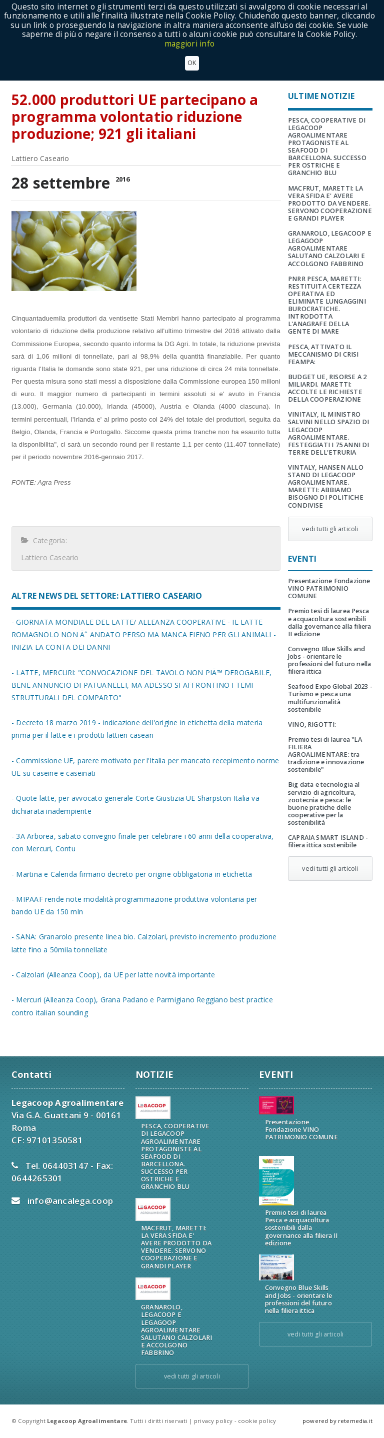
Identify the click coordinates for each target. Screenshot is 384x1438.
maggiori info (189, 44)
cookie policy (257, 1420)
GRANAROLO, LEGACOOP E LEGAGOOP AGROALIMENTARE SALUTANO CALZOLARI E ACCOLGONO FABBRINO (330, 248)
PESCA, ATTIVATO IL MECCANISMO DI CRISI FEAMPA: (323, 354)
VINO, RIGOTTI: (312, 724)
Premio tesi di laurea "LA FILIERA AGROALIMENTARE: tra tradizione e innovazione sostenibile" (326, 754)
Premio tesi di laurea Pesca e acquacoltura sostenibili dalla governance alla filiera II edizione (329, 622)
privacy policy (213, 1420)
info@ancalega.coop (71, 1200)
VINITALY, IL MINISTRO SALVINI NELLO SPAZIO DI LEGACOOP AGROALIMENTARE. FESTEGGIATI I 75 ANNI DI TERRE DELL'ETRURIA (329, 433)
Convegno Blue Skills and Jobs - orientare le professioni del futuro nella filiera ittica (329, 660)
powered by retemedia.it (337, 1420)
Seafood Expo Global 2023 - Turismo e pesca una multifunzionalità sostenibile (330, 697)
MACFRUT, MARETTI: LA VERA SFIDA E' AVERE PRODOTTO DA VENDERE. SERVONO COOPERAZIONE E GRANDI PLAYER (330, 203)
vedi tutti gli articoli (330, 529)
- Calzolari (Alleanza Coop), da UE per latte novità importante (113, 974)
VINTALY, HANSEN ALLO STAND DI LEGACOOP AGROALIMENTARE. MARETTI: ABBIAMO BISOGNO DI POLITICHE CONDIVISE (326, 486)
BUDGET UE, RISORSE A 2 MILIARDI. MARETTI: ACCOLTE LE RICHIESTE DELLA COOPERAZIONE (327, 388)
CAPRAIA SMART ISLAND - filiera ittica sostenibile (328, 841)
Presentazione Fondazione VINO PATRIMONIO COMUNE (329, 588)
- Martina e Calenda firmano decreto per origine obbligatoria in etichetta (132, 874)
